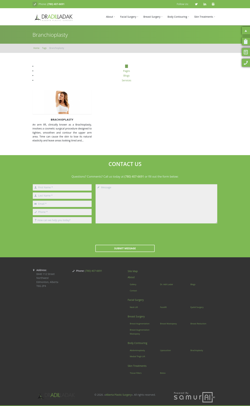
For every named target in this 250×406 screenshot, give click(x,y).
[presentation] (125, 234)
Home (36, 48)
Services (126, 80)
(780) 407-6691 (56, 4)
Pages (126, 71)
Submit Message (125, 248)
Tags (44, 48)
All (126, 66)
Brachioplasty (62, 119)
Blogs (126, 75)
